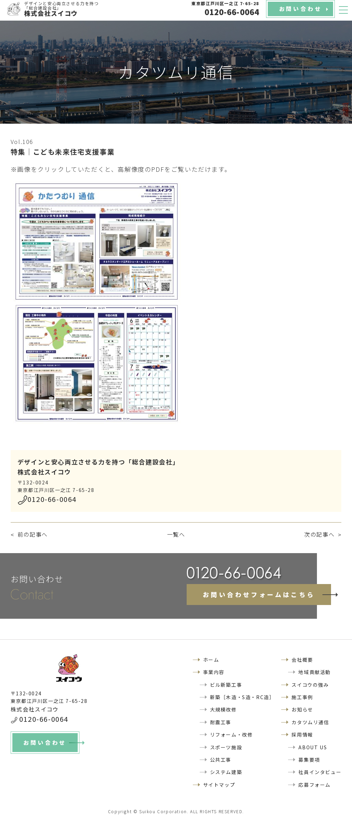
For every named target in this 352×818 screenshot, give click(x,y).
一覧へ (176, 534)
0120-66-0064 (52, 499)
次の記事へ (319, 534)
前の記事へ (33, 534)
